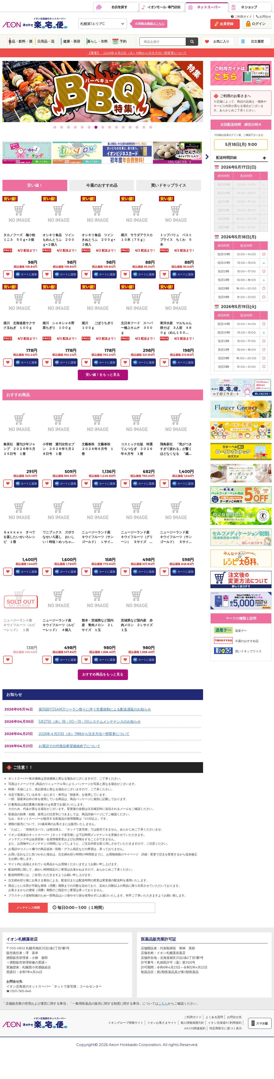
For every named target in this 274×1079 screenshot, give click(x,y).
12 (130, 127)
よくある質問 (214, 1017)
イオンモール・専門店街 (162, 7)
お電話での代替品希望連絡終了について (69, 746)
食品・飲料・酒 (20, 41)
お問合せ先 (234, 1017)
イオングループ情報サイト (125, 1022)
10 (116, 127)
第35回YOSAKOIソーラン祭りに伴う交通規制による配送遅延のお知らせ (95, 709)
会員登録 (226, 24)
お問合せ (263, 16)
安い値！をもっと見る (103, 374)
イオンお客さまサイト (162, 1022)
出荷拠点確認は (149, 23)
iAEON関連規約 (195, 1028)
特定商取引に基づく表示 (225, 1028)
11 (123, 127)
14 (143, 127)
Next (206, 156)
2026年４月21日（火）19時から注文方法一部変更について (84, 734)
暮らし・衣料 (97, 41)
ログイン (258, 24)
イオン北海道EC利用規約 (224, 1022)
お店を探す (116, 7)
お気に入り (221, 41)
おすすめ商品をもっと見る (102, 674)
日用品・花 (45, 41)
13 (137, 127)
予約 (123, 41)
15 (150, 127)
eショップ (250, 7)
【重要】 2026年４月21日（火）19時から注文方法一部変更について (137, 53)
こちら (163, 1003)
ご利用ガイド (241, 16)
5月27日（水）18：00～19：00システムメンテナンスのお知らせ (90, 721)
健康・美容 (71, 41)
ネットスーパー (207, 7)
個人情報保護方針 (192, 1022)
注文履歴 (257, 41)
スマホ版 (262, 1023)
